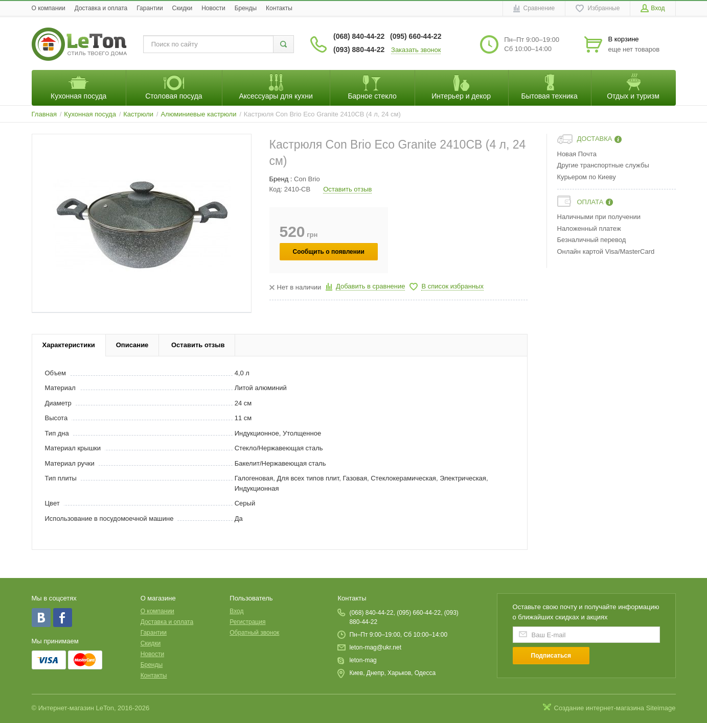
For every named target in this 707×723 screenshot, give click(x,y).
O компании (48, 8)
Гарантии (149, 8)
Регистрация (247, 622)
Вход (236, 611)
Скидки (182, 8)
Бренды (246, 8)
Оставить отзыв (347, 189)
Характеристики (68, 345)
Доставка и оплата (101, 8)
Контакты (279, 8)
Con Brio (307, 179)
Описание (132, 345)
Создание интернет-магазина (599, 708)
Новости (213, 8)
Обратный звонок (254, 633)
